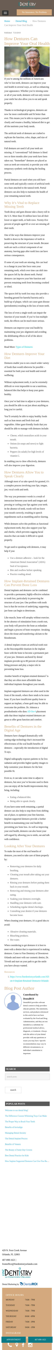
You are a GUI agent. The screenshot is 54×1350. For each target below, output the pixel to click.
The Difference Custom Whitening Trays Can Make (26, 1116)
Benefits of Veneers (13, 1144)
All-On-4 (31, 711)
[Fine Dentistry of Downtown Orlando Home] (27, 4)
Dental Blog (21, 21)
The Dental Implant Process (16, 1139)
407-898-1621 (40, 1340)
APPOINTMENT (13, 1340)
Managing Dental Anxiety (15, 1133)
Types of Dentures (24, 347)
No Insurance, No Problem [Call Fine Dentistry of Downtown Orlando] (34, 12)
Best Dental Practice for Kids (17, 1155)
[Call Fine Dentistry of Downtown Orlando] (9, 1344)
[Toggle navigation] (5, 12)
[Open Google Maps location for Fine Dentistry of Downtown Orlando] (16, 1344)
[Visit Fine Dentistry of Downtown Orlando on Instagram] (30, 1344)
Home (7, 21)
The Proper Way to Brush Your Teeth (20, 1122)
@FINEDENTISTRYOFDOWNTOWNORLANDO (27, 1338)
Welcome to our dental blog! (16, 1110)
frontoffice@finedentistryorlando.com (19, 1264)
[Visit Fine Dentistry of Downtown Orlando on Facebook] (23, 1344)
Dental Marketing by (10, 1284)
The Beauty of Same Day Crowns (18, 1150)
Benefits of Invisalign (13, 1127)
